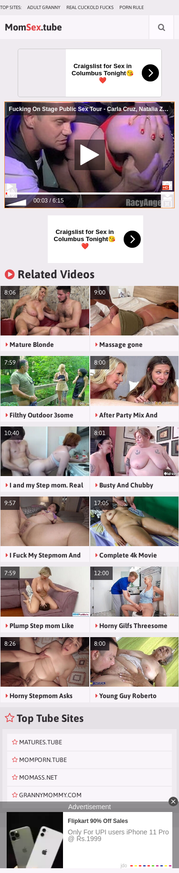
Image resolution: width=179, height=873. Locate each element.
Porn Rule (131, 7)
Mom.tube (33, 26)
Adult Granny (44, 7)
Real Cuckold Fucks (90, 7)
